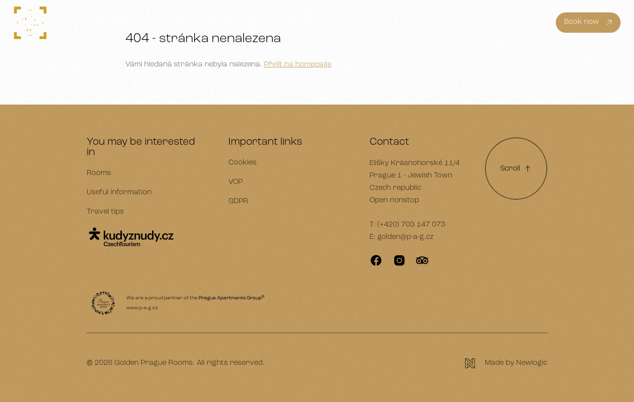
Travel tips (105, 212)
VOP (235, 182)
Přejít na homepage (297, 64)
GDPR (238, 201)
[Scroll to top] (516, 168)
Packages (182, 22)
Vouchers (224, 22)
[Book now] (588, 22)
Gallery (262, 22)
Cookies (242, 163)
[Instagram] (399, 260)
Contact (296, 22)
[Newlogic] (506, 363)
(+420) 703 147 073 (411, 225)
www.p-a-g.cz (142, 308)
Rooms (72, 22)
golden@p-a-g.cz (405, 237)
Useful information (125, 22)
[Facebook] (376, 260)
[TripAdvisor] (422, 260)
